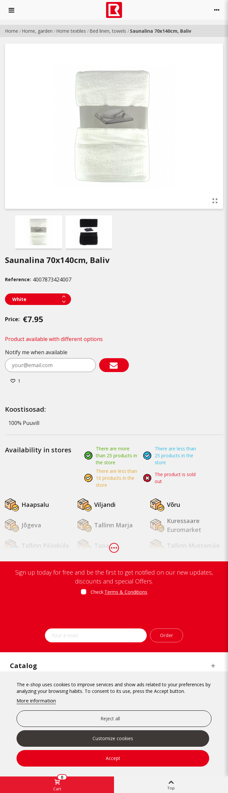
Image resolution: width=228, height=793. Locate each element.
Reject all (110, 718)
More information (36, 700)
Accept (113, 758)
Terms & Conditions (125, 592)
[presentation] (114, 614)
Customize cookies (113, 738)
